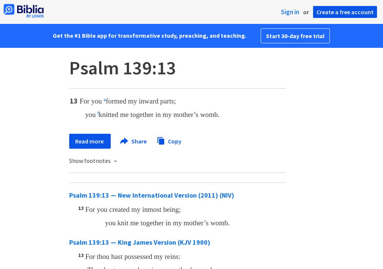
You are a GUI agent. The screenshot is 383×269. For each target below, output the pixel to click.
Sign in (290, 12)
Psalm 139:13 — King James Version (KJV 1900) (139, 242)
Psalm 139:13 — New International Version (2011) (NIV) (151, 195)
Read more (90, 141)
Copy (169, 140)
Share (134, 141)
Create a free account (345, 12)
